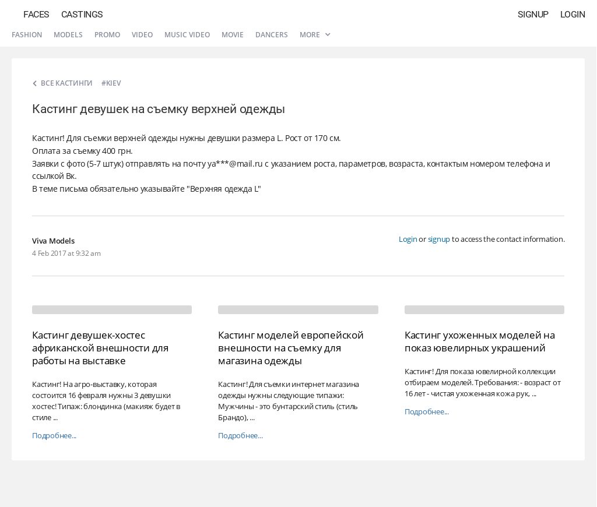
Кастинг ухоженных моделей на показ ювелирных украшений (480, 341)
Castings (82, 14)
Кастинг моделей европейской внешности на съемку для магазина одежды (290, 347)
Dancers (271, 35)
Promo (107, 35)
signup (439, 239)
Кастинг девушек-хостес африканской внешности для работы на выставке (100, 347)
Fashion (27, 35)
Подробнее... (54, 435)
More (315, 35)
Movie (233, 35)
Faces (36, 14)
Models (68, 35)
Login (572, 14)
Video (142, 35)
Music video (187, 35)
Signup (533, 14)
